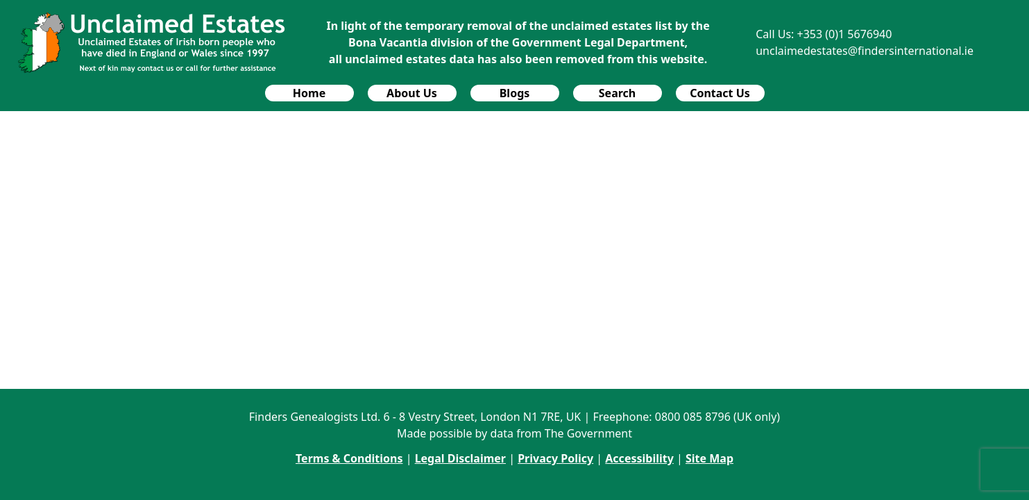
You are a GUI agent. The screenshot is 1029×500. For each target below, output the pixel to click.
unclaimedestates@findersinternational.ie (864, 50)
